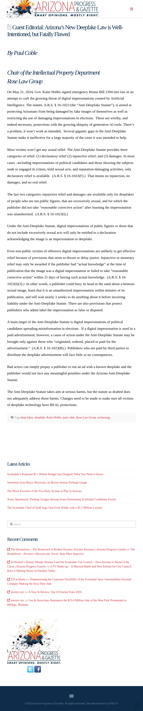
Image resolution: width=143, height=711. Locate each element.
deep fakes (27, 417)
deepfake (40, 417)
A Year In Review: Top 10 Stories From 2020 (55, 592)
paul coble (69, 417)
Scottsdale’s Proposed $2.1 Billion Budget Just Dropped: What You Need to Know (55, 474)
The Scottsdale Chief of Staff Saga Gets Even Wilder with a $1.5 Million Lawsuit (54, 507)
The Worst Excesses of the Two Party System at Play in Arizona (44, 491)
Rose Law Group (86, 417)
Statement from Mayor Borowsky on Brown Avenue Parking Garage (47, 482)
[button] (131, 9)
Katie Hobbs (54, 417)
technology (103, 417)
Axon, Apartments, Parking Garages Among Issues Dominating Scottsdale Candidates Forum (61, 499)
